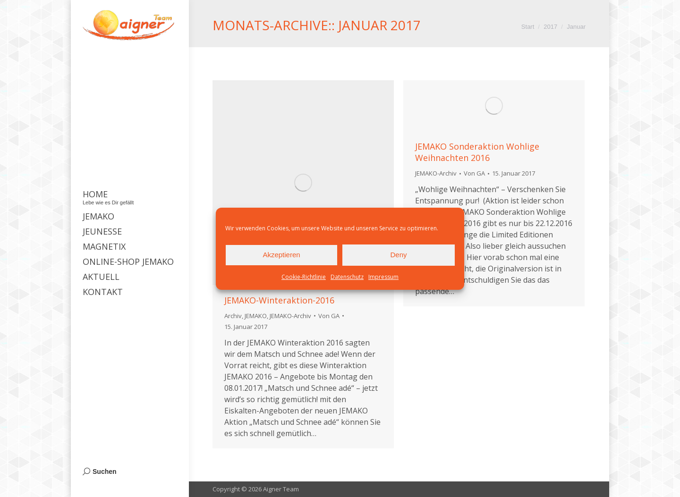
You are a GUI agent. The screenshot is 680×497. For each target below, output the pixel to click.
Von (329, 316)
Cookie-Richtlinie (303, 277)
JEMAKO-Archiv (290, 316)
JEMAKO (256, 316)
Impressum (383, 277)
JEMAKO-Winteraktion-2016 (279, 300)
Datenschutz (347, 277)
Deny (398, 255)
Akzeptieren (281, 255)
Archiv (233, 316)
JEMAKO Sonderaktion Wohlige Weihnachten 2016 (477, 152)
